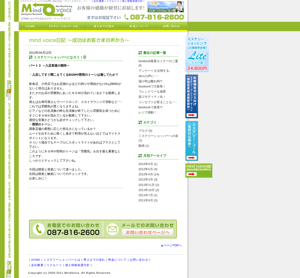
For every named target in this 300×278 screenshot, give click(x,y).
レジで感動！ (148, 112)
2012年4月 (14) (149, 174)
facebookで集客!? (150, 107)
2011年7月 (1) (148, 195)
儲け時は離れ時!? (150, 81)
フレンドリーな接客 (152, 91)
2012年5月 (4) (148, 169)
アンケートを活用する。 (155, 70)
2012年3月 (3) (148, 179)
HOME (35, 259)
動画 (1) (144, 145)
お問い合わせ (139, 259)
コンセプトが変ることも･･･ (158, 102)
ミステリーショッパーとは (61, 259)
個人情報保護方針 (77, 265)
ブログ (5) (145, 130)
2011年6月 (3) (148, 200)
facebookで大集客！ (152, 86)
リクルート (54, 265)
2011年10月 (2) (149, 190)
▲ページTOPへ (171, 245)
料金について (117, 259)
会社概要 (37, 265)
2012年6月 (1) (148, 164)
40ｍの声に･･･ (149, 76)
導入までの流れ (94, 259)
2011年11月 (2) (149, 185)
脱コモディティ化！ (152, 96)
